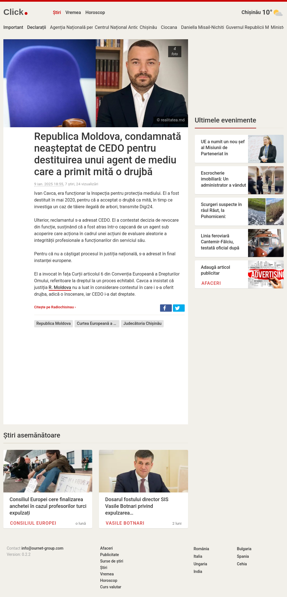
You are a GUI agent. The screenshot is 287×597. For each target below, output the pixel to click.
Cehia (242, 564)
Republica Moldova (53, 323)
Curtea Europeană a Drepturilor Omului (98, 323)
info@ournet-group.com (42, 548)
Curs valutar (110, 587)
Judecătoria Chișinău (142, 323)
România (201, 549)
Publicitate (109, 554)
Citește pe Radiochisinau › (55, 307)
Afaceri (211, 283)
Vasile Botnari (125, 523)
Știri (57, 12)
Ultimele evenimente (225, 120)
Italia (198, 556)
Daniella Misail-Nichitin (203, 27)
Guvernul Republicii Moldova (254, 27)
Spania (243, 556)
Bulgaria (244, 549)
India (198, 571)
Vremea (73, 12)
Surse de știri (111, 561)
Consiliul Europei (33, 523)
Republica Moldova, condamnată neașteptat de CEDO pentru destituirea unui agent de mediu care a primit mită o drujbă (107, 154)
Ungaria (200, 564)
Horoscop (95, 12)
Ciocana (169, 27)
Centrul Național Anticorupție (123, 27)
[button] (166, 308)
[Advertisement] (109, 371)
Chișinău (251, 12)
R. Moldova (60, 287)
